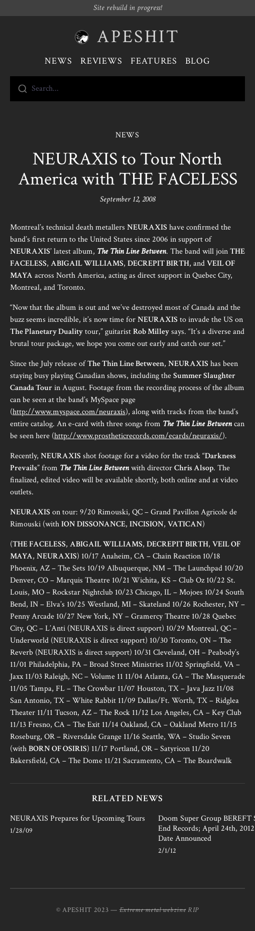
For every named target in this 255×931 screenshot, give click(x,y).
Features (154, 61)
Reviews (101, 61)
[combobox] (127, 88)
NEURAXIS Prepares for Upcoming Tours (77, 818)
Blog (197, 61)
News (58, 61)
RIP (193, 909)
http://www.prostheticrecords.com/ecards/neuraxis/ (138, 436)
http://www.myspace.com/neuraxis (69, 412)
